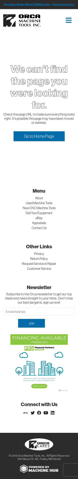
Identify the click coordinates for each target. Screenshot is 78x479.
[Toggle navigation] (61, 21)
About (39, 198)
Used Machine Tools (39, 203)
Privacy (39, 254)
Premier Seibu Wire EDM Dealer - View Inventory (39, 4)
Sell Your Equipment (39, 213)
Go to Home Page (39, 136)
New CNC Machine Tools (39, 208)
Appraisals (39, 223)
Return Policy (39, 259)
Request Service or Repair (39, 264)
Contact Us (39, 228)
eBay (39, 218)
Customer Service (39, 269)
